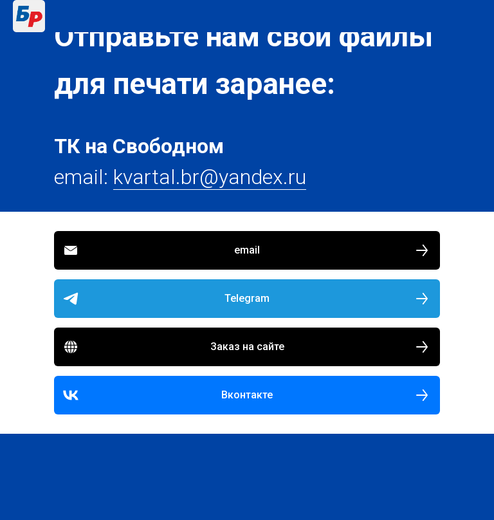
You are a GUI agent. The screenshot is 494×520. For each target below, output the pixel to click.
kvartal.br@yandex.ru (209, 177)
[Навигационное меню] (472, 16)
